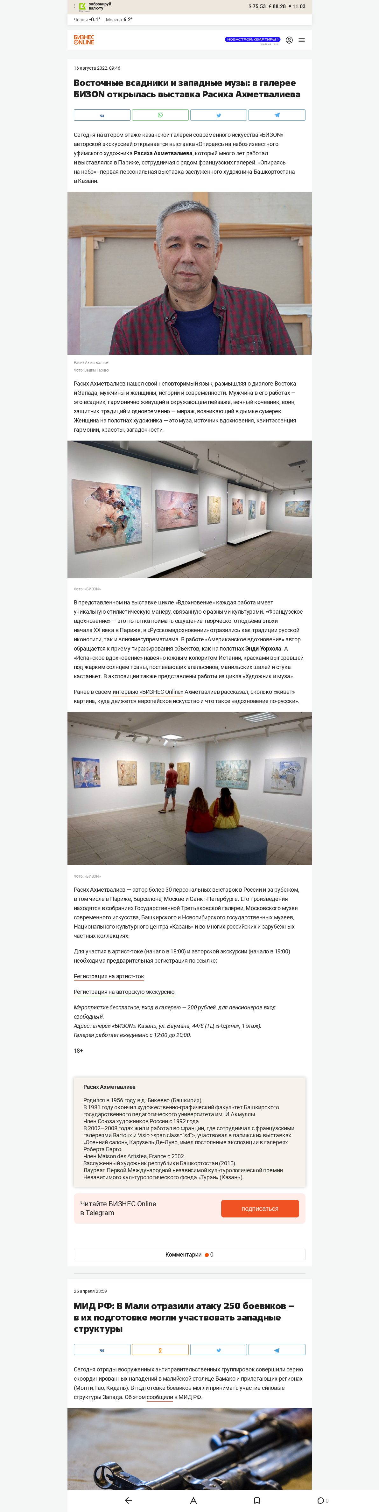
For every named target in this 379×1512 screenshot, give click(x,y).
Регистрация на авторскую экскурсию (124, 991)
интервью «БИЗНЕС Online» (148, 691)
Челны (81, 19)
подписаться (272, 1208)
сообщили (160, 1397)
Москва (114, 19)
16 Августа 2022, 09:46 (97, 68)
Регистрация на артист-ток (109, 976)
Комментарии (189, 1254)
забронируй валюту (100, 6)
